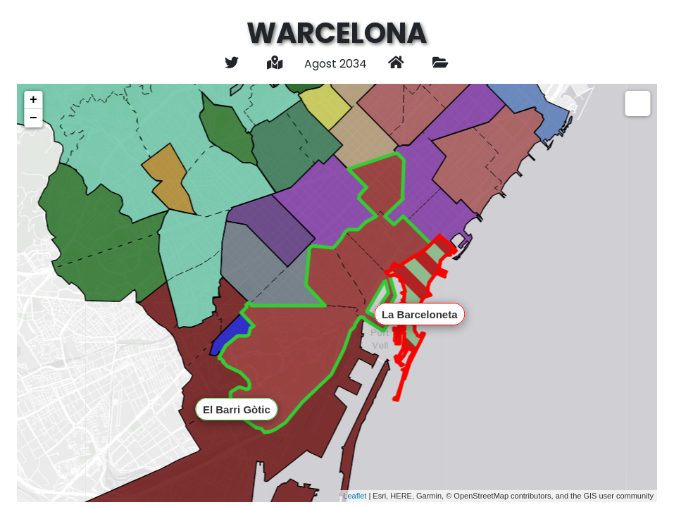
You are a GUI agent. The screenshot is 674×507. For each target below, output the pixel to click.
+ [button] (33, 100)
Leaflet (354, 496)
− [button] (33, 118)
